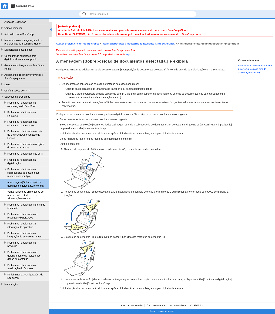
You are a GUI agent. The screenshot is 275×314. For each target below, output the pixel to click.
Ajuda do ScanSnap (15, 22)
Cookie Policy (196, 305)
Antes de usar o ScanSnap (19, 34)
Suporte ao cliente (177, 305)
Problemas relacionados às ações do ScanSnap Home (25, 146)
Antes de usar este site (132, 305)
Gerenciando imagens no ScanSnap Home (24, 67)
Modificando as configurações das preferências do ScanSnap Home (23, 42)
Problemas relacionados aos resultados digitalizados (22, 216)
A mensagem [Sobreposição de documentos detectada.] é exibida (25, 184)
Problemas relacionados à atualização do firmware (21, 267)
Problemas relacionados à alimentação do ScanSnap (21, 104)
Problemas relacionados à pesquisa (21, 244)
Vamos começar (13, 28)
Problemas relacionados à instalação (21, 114)
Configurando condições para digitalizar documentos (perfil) (20, 57)
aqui (128, 54)
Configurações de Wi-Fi (17, 90)
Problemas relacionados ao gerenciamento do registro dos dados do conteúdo (24, 255)
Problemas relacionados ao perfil (25, 153)
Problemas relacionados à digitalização (21, 161)
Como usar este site (156, 305)
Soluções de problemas (17, 96)
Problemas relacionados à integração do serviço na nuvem (24, 235)
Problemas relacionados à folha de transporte (26, 206)
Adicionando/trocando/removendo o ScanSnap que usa (23, 76)
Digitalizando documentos (18, 49)
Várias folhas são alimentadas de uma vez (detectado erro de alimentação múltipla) (25, 195)
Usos (7, 84)
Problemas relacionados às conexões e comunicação (22, 123)
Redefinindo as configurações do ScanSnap (25, 276)
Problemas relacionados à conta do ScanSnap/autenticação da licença (24, 134)
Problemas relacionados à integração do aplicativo (21, 225)
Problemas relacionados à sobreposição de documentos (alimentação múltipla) (23, 173)
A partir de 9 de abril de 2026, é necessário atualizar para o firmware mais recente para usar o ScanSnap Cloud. (123, 30)
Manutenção (11, 284)
